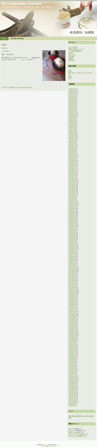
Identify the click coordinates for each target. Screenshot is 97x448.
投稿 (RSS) (43, 446)
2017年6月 (72, 278)
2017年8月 (72, 275)
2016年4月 (72, 304)
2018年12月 (72, 245)
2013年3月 (72, 370)
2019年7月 (72, 232)
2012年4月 (72, 390)
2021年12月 (72, 179)
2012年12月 (72, 376)
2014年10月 (72, 337)
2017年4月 (72, 282)
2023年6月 (72, 146)
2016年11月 (72, 291)
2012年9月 (72, 381)
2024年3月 (72, 129)
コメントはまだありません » (24, 87)
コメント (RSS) (52, 446)
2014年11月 (72, 335)
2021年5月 (72, 192)
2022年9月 (72, 162)
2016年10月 (72, 293)
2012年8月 (72, 383)
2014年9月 (72, 339)
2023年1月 (72, 155)
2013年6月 (72, 365)
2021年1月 (72, 199)
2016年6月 (72, 300)
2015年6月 (72, 322)
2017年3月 (72, 284)
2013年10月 (72, 357)
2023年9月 (72, 140)
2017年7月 (72, 276)
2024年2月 (72, 131)
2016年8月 (72, 297)
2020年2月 (72, 219)
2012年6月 (72, 387)
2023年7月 (72, 144)
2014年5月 (72, 344)
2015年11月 (72, 313)
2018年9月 (72, 251)
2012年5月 (72, 389)
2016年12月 (72, 289)
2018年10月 (72, 249)
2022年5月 (72, 170)
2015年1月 (72, 332)
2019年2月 (72, 241)
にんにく (71, 436)
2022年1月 (72, 177)
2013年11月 (72, 355)
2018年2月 (72, 263)
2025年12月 (72, 91)
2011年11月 (72, 400)
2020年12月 (72, 201)
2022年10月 (72, 160)
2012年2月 (72, 394)
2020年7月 (72, 210)
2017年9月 (72, 273)
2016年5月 (72, 302)
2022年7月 (72, 166)
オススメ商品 (73, 47)
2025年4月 (72, 105)
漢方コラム (72, 54)
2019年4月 (72, 238)
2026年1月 (72, 89)
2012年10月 (72, 379)
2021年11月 (72, 181)
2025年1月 (72, 111)
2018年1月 (72, 265)
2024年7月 (72, 122)
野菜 (70, 71)
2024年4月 (72, 127)
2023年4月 (72, 149)
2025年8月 (72, 98)
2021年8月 (72, 186)
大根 (70, 432)
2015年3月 (72, 328)
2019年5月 (72, 236)
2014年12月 (72, 333)
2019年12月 (72, 223)
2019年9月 (72, 229)
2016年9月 (72, 295)
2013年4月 (72, 368)
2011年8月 (72, 405)
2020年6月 (72, 212)
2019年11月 (72, 225)
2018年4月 (72, 260)
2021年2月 (72, 197)
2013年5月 (72, 366)
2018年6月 (72, 256)
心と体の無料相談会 (75, 51)
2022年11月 (72, 159)
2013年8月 (72, 361)
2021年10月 (72, 183)
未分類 (11, 87)
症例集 (71, 58)
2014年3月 (72, 348)
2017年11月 (72, 269)
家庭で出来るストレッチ (76, 49)
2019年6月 (72, 234)
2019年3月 (72, 240)
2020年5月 (72, 214)
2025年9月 (72, 96)
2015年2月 (72, 330)
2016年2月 (72, 308)
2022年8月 (72, 164)
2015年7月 (72, 320)
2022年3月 (72, 173)
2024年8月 (72, 120)
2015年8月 (72, 319)
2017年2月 (72, 286)
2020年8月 (72, 208)
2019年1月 (72, 243)
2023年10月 (72, 138)
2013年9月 (72, 359)
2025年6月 (72, 102)
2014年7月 (72, 343)
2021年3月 (72, 195)
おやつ (4, 45)
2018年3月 (72, 262)
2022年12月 (72, 157)
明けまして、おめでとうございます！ (81, 72)
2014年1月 (72, 352)
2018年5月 (72, 258)
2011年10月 (72, 401)
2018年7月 (72, 254)
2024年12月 (72, 113)
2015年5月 (72, 324)
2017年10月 (72, 271)
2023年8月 (72, 142)
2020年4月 (72, 216)
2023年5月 (72, 148)
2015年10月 (72, 315)
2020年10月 (72, 205)
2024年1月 (72, 133)
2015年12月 (72, 311)
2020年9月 (72, 206)
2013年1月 (72, 374)
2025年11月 (72, 92)
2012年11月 (72, 378)
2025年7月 (72, 100)
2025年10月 (72, 94)
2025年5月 (72, 103)
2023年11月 (72, 137)
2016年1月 (72, 309)
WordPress (45, 444)
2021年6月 (72, 190)
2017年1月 (72, 287)
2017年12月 (72, 267)
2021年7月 (72, 188)
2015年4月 (72, 326)
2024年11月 (72, 114)
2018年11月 (72, 247)
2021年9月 (72, 184)
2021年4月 (72, 194)
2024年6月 (72, 124)
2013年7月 (72, 363)
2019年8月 (72, 230)
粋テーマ (58, 444)
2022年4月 (72, 171)
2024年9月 (72, 118)
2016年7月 (72, 298)
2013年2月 (72, 372)
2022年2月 (72, 175)
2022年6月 (72, 168)
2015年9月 (72, 317)
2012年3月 (72, 392)
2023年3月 (72, 151)
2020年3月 (72, 217)
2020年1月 (72, 221)
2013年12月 (72, 354)
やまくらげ (72, 434)
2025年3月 (72, 107)
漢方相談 (71, 56)
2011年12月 (72, 398)
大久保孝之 (77, 432)
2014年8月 (72, 341)
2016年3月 (72, 306)
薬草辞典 (71, 60)
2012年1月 (72, 396)
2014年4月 (72, 346)
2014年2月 (72, 350)
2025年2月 (72, 109)
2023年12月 (72, 135)
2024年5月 (72, 126)
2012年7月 (72, 385)
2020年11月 (72, 203)
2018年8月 (72, 252)
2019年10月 (72, 227)
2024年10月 (72, 116)
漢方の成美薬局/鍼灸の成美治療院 (21, 3)
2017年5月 (72, 280)
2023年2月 (72, 153)
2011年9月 (72, 403)
